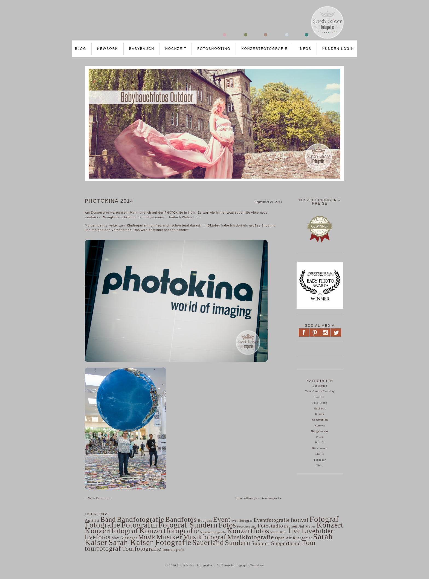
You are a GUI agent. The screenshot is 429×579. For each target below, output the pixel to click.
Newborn (107, 48)
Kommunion (320, 419)
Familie (320, 397)
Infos (304, 48)
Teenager (320, 459)
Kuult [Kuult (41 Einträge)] (274, 532)
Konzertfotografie (264, 48)
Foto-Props (319, 402)
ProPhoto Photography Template (240, 565)
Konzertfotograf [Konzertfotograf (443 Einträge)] (111, 530)
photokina (174, 212)
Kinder (319, 413)
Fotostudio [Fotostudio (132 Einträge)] (270, 526)
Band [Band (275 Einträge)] (108, 519)
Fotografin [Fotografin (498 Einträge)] (139, 524)
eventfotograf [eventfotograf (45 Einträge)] (242, 521)
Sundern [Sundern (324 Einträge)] (237, 543)
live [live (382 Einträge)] (295, 531)
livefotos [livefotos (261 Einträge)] (98, 537)
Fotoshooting (213, 48)
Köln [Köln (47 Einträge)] (284, 532)
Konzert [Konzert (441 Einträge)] (330, 525)
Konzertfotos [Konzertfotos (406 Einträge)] (248, 531)
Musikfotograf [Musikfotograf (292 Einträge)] (204, 537)
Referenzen (319, 448)
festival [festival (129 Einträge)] (300, 520)
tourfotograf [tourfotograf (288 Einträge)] (103, 548)
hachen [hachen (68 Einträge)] (290, 526)
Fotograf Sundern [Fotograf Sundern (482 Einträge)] (188, 525)
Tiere (319, 465)
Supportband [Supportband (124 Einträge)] (286, 543)
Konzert (319, 425)
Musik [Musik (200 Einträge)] (146, 537)
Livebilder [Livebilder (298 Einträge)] (317, 531)
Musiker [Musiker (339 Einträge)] (169, 537)
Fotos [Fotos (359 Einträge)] (227, 525)
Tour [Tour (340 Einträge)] (309, 543)
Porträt (319, 442)
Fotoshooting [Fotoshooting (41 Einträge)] (247, 526)
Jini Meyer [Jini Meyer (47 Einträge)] (307, 526)
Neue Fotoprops (98, 498)
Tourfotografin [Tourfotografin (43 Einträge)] (173, 550)
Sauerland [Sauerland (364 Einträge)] (208, 542)
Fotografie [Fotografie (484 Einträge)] (102, 524)
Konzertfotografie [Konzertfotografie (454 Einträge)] (169, 530)
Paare (319, 436)
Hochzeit (175, 48)
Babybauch (141, 48)
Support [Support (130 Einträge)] (260, 543)
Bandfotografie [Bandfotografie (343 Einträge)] (140, 519)
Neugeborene (320, 431)
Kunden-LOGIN (338, 48)
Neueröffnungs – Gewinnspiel (258, 498)
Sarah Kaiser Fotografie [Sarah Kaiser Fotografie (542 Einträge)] (149, 542)
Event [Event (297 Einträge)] (222, 519)
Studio (319, 453)
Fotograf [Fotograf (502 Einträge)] (324, 519)
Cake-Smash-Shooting (320, 391)
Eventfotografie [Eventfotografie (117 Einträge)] (272, 520)
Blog (80, 48)
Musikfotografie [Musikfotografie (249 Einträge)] (250, 537)
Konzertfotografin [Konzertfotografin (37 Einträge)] (213, 532)
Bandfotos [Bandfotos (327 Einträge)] (181, 519)
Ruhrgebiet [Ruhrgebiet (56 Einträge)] (302, 538)
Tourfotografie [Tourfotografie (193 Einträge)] (141, 548)
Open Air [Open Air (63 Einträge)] (283, 538)
